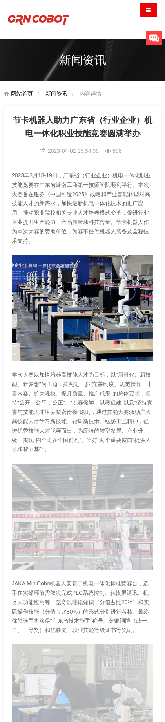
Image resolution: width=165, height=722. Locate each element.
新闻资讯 (56, 93)
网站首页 (22, 93)
